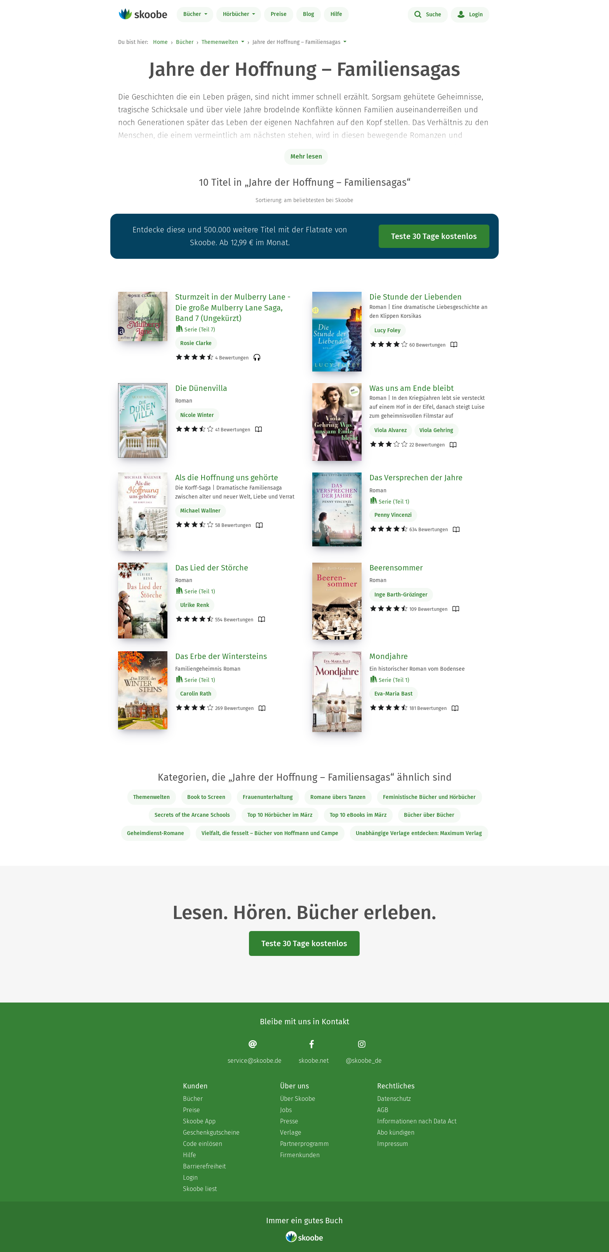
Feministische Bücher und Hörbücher (429, 797)
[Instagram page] (364, 1051)
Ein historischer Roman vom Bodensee (417, 669)
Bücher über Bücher (429, 815)
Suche (427, 14)
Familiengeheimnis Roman (207, 669)
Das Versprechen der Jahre (416, 477)
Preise (279, 14)
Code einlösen (202, 1143)
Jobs (286, 1110)
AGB (382, 1110)
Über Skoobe (297, 1098)
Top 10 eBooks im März (358, 815)
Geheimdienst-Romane (155, 833)
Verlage (290, 1132)
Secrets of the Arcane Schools (192, 815)
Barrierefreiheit (204, 1166)
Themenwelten (220, 42)
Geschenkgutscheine (211, 1132)
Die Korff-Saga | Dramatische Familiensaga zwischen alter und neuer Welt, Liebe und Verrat (234, 492)
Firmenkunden (300, 1155)
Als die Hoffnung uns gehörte (226, 477)
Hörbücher (237, 14)
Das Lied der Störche (211, 567)
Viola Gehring (436, 430)
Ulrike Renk (194, 605)
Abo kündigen (395, 1132)
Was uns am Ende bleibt (411, 388)
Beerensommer (396, 567)
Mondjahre (388, 656)
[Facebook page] (313, 1051)
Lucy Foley (387, 330)
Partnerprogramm (304, 1143)
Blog (308, 14)
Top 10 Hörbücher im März (279, 815)
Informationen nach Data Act (416, 1121)
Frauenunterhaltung (268, 797)
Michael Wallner (200, 510)
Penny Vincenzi (393, 515)
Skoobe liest (200, 1189)
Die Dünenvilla (201, 388)
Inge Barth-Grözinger (401, 594)
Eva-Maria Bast (393, 694)
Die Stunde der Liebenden (415, 297)
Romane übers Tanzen (337, 797)
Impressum (392, 1143)
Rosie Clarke (196, 343)
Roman (183, 401)
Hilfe (336, 14)
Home (160, 42)
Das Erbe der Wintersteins (221, 656)
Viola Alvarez (390, 430)
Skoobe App (199, 1121)
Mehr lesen (306, 156)
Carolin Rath (195, 694)
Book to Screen (206, 797)
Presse (289, 1121)
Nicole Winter (197, 415)
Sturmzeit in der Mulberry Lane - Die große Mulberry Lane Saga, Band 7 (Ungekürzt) (233, 307)
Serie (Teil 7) (195, 329)
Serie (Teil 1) (390, 501)
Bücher (193, 14)
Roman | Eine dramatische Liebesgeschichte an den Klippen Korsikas (428, 311)
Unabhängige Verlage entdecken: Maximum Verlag (419, 833)
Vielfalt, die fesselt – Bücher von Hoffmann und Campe (270, 833)
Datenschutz (394, 1098)
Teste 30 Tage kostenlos (434, 236)
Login (470, 14)
